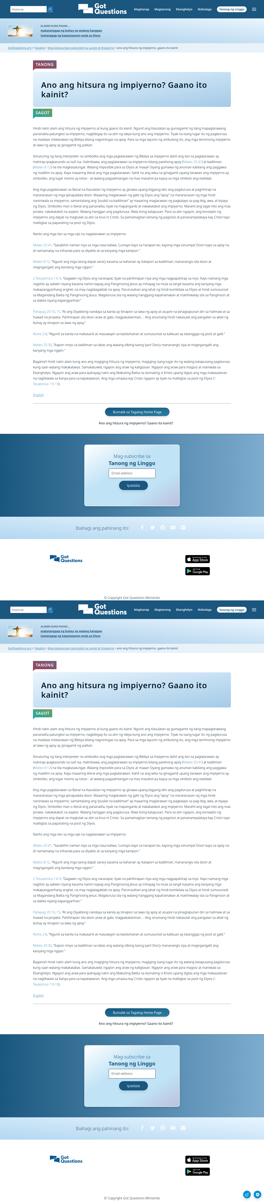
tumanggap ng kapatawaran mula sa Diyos (70, 35)
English (38, 395)
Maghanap (141, 9)
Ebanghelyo (184, 9)
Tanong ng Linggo (231, 9)
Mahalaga (205, 9)
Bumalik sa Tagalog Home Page (137, 412)
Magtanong (162, 9)
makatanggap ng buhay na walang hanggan (71, 30)
